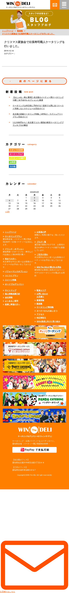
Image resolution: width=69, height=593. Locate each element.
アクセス (40, 314)
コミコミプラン (11, 276)
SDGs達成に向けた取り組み (48, 321)
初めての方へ (10, 259)
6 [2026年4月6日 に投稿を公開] (9, 200)
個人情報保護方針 (12, 294)
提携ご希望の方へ (12, 304)
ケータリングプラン (13, 236)
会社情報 (8, 297)
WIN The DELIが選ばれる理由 (49, 267)
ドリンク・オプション (14, 249)
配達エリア (41, 290)
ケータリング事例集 (45, 307)
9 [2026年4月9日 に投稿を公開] (34, 200)
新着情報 (40, 300)
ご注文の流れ (42, 254)
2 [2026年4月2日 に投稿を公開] (34, 198)
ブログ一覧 (41, 242)
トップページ (7, 31)
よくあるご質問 (11, 301)
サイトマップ (10, 290)
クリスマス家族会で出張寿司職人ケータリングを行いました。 (28, 34)
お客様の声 (41, 232)
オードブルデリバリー (14, 284)
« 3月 (7, 212)
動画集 (20, 31)
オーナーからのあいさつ (47, 311)
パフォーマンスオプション (16, 271)
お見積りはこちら (34, 541)
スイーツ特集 (10, 280)
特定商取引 (41, 318)
